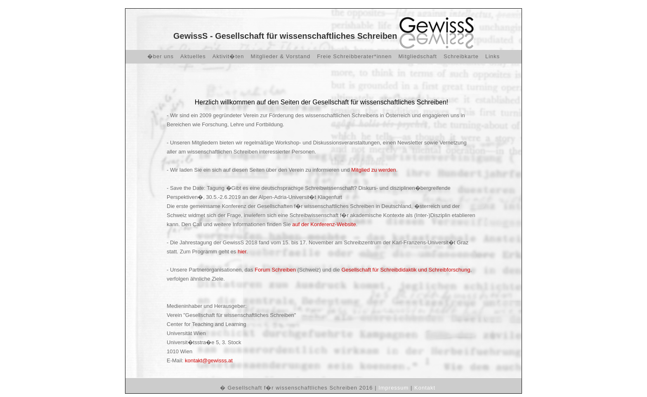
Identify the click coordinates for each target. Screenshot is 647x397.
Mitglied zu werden (373, 170)
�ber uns (160, 56)
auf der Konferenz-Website (324, 224)
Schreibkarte (461, 56)
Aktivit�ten (228, 56)
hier (242, 251)
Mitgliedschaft (418, 56)
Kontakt (424, 388)
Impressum (393, 388)
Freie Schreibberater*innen (354, 56)
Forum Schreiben (276, 270)
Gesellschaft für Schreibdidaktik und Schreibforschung (405, 270)
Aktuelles (193, 56)
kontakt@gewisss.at (209, 360)
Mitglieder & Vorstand (281, 56)
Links (492, 56)
